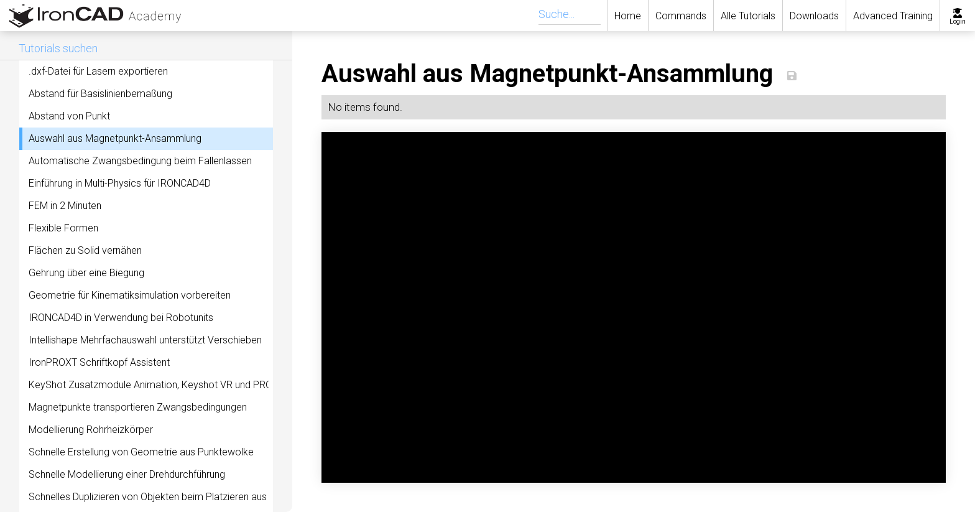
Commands (680, 16)
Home (627, 16)
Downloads (814, 16)
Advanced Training (893, 16)
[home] (87, 15)
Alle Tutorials (748, 16)
